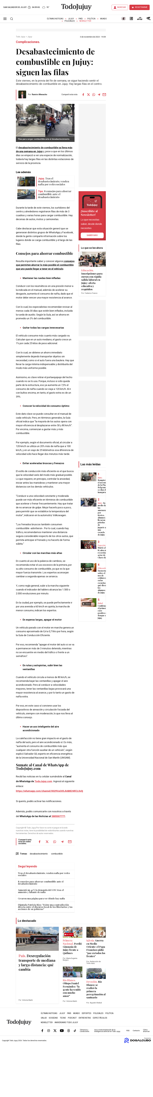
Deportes (86, 1013)
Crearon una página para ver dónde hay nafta (41, 898)
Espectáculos (100, 1018)
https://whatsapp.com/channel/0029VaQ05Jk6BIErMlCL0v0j (49, 791)
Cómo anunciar (146, 1031)
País (81, 18)
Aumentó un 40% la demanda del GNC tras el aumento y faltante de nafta (41, 891)
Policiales (70, 21)
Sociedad (53, 1018)
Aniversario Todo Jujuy (66, 1022)
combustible (57, 853)
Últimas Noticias (55, 18)
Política (91, 18)
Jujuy (71, 18)
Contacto (136, 1030)
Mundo (103, 18)
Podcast (72, 1018)
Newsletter (85, 21)
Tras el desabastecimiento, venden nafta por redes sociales (44, 874)
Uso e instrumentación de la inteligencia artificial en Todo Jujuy (107, 1031)
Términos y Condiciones (84, 1031)
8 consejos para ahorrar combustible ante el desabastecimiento (40, 882)
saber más (92, 235)
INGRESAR (121, 7)
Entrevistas (85, 1018)
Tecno (63, 1018)
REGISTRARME (141, 7)
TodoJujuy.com (43, 781)
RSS (127, 1030)
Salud (44, 1018)
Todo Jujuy (21, 36)
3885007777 (58, 816)
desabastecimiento (39, 853)
